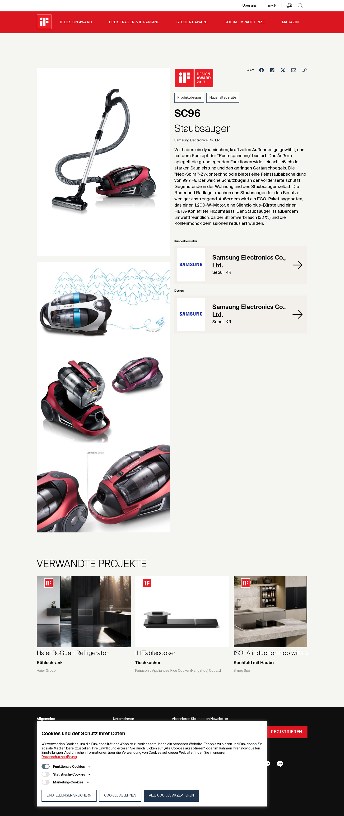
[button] (289, 5)
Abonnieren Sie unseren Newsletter (200, 719)
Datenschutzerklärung (59, 757)
